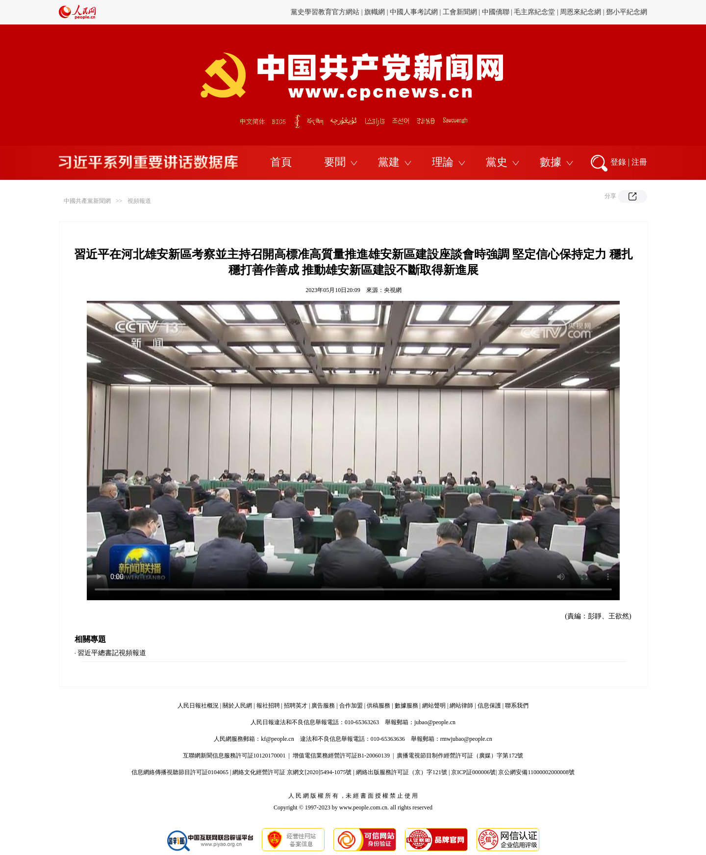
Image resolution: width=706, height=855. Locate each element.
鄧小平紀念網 (626, 12)
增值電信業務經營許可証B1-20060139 (341, 755)
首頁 (281, 162)
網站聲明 (434, 705)
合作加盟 (351, 705)
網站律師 (461, 705)
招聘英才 (295, 705)
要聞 (335, 162)
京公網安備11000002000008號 (536, 772)
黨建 (389, 162)
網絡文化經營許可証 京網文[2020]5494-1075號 (292, 772)
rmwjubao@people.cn (466, 738)
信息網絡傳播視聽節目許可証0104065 (179, 772)
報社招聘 (268, 705)
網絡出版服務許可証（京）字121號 (401, 772)
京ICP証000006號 (473, 772)
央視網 (393, 290)
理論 (443, 162)
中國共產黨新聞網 (87, 200)
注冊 (639, 162)
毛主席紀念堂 (534, 12)
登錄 (618, 162)
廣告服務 (323, 705)
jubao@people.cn (434, 722)
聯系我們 (517, 705)
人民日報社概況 (198, 705)
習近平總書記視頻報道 (111, 653)
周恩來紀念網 (580, 12)
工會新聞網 (460, 12)
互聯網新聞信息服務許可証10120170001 (234, 755)
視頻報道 (139, 200)
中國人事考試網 (414, 12)
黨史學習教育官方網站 (326, 12)
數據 (550, 162)
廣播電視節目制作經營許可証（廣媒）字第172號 (460, 755)
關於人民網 (237, 705)
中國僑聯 (495, 12)
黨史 (496, 162)
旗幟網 (374, 12)
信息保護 (489, 705)
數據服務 (406, 705)
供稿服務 (378, 705)
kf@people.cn (277, 738)
